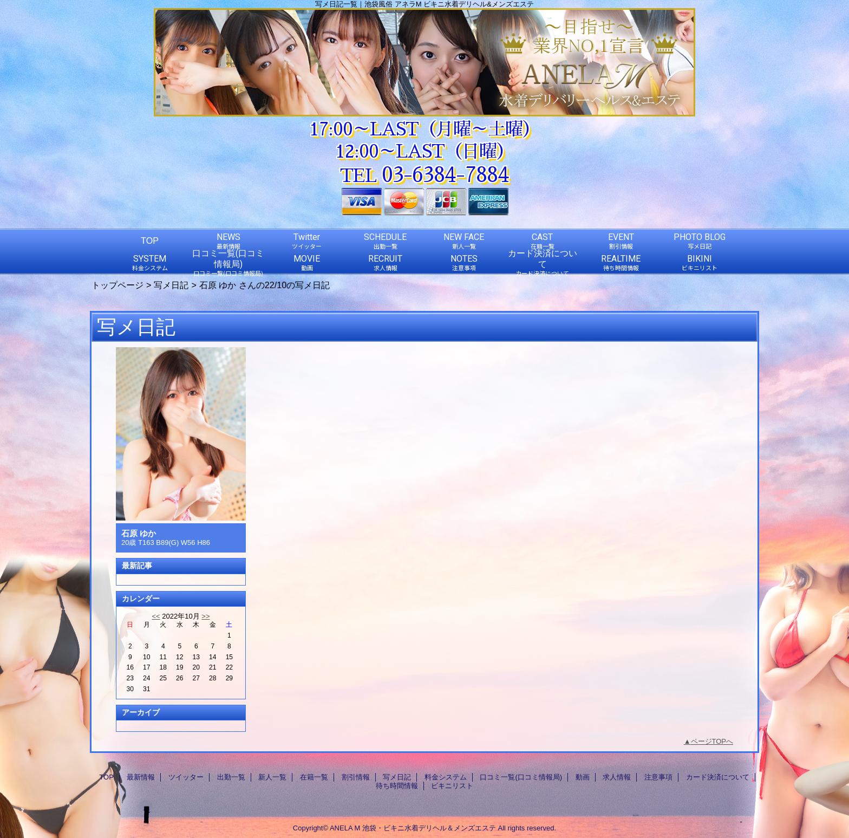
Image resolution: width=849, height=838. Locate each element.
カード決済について (717, 777)
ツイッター (186, 777)
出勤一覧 (231, 777)
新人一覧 (272, 777)
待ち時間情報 (397, 786)
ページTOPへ (712, 741)
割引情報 (356, 777)
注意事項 (658, 777)
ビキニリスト (452, 786)
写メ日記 (171, 285)
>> (205, 616)
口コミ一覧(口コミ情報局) (521, 777)
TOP (150, 240)
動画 (583, 777)
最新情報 (141, 777)
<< (156, 616)
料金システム (445, 777)
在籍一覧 (314, 777)
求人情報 (617, 777)
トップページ (117, 285)
